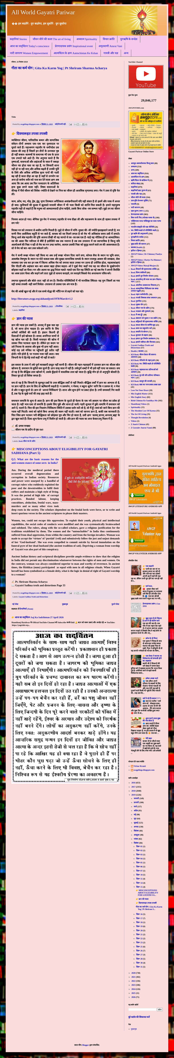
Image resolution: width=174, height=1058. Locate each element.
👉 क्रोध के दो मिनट (150, 638)
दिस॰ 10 (139, 875)
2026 (133, 997)
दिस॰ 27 (139, 955)
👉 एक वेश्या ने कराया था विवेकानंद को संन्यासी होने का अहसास (152, 658)
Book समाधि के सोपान (139, 332)
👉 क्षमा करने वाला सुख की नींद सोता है (151, 719)
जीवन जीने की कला (138, 197)
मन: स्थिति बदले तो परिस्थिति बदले (143, 230)
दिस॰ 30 (139, 963)
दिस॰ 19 (139, 926)
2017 (133, 787)
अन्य (126, 53)
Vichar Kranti (140, 766)
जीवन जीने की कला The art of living (52, 39)
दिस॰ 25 (139, 947)
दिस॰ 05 (139, 863)
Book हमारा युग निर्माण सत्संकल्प (143, 339)
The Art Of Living (138, 414)
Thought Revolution (139, 418)
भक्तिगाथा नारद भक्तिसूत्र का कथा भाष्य (146, 221)
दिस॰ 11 (139, 879)
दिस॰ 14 (139, 883)
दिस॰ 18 (139, 922)
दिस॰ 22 (139, 938)
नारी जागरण (135, 207)
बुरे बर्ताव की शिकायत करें (139, 1017)
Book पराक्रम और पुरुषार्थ (140, 311)
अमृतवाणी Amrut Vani (110, 46)
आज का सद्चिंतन (137, 173)
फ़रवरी (136, 802)
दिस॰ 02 (139, 850)
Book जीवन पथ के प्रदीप (27, 441)
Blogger (85, 1045)
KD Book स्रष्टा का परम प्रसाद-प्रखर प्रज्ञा (146, 385)
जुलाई (136, 823)
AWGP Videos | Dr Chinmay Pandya (146, 254)
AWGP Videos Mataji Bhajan (143, 266)
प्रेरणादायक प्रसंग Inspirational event (74, 46)
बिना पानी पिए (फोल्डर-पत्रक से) (143, 218)
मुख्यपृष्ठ (65, 604)
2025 (133, 993)
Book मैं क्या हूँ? (137, 315)
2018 (133, 791)
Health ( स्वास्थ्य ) (137, 351)
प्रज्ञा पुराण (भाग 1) (138, 211)
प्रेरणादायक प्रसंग (137, 214)
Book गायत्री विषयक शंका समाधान (144, 298)
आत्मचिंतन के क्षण (137, 177)
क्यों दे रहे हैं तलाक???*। (152, 698)
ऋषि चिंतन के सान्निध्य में (140, 180)
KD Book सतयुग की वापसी (141, 381)
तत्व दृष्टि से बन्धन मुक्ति (139, 201)
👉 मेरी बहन (147, 738)
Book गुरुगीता (136, 301)
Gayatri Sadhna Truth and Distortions (33, 597)
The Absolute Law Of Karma (143, 411)
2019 (133, 795)
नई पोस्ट (15, 604)
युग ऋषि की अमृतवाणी (139, 234)
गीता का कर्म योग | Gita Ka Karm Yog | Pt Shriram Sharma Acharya (59, 68)
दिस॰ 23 (139, 942)
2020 (133, 973)
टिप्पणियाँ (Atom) (26, 609)
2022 (133, 981)
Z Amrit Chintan (138, 424)
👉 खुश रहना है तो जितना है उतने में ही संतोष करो (152, 619)
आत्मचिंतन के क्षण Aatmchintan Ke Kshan (76, 53)
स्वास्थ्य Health (136, 247)
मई (135, 815)
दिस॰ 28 (139, 959)
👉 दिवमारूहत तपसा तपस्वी (29, 134)
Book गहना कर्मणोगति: (139, 294)
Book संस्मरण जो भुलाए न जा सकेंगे (144, 318)
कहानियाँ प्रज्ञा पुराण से (139, 190)
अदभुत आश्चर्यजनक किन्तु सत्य (142, 163)
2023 (133, 985)
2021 (133, 977)
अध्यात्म (134, 167)
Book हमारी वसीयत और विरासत (143, 342)
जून (135, 819)
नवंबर (136, 839)
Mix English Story (138, 397)
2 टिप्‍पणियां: (59, 306)
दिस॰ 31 (139, 967)
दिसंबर (136, 843)
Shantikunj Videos (139, 404)
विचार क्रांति (109, 39)
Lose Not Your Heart (140, 390)
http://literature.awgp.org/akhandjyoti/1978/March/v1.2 (42, 298)
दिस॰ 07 (139, 871)
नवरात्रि (133, 204)
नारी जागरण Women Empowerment (29, 53)
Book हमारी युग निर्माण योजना (142, 276)
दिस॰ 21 (139, 934)
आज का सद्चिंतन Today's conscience (29, 46)
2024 (133, 989)
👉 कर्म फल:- (148, 586)
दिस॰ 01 (139, 846)
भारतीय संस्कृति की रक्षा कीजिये (142, 227)
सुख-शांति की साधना (138, 244)
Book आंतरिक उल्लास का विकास (143, 285)
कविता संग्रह (135, 184)
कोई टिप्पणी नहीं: (61, 124)
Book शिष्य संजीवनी (138, 272)
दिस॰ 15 (139, 887)
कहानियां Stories (18, 39)
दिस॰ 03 (139, 855)
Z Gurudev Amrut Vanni (141, 428)
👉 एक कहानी (148, 566)
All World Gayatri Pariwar (43, 12)
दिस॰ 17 (139, 918)
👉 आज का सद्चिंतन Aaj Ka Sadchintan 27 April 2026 (37, 617)
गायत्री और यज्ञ (111, 53)
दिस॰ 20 (139, 930)
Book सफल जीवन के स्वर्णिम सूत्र (143, 325)
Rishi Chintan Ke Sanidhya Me (144, 401)
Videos (134, 421)
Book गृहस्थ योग (137, 304)
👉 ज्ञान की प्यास (22, 319)
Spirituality (136, 407)
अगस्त (136, 827)
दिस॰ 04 (139, 859)
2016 (133, 783)
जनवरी (136, 798)
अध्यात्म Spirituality (86, 39)
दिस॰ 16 (139, 914)
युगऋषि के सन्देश (128, 39)
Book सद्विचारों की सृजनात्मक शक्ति (144, 322)
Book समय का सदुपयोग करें (141, 328)
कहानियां (21, 310)
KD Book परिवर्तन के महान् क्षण (143, 360)
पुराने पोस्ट (115, 604)
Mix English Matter (139, 394)
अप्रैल (136, 811)
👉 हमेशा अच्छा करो (150, 678)
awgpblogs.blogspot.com (144, 770)
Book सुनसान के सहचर (139, 335)
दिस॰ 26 (139, 951)
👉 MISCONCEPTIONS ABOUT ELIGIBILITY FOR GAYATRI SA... (147, 892)
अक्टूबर (137, 835)
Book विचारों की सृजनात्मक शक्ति (143, 269)
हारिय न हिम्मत (136, 251)
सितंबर (136, 831)
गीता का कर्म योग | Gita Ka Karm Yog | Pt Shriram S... (149, 908)
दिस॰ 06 (139, 867)
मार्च (135, 807)
